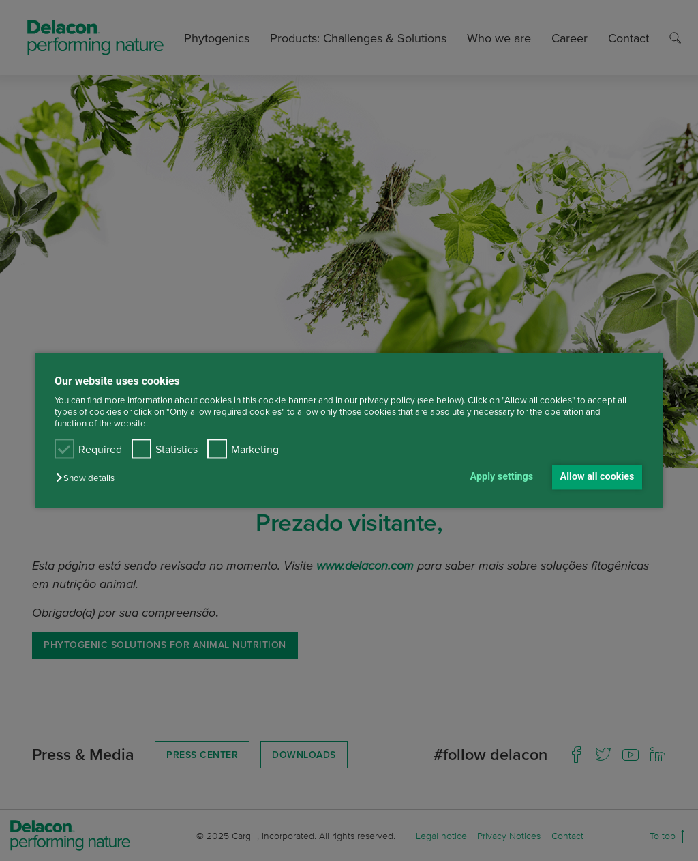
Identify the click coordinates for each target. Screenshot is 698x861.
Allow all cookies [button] (597, 476)
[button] (89, 478)
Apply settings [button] (502, 476)
